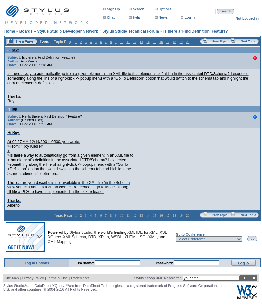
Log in (189, 17)
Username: (85, 263)
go (252, 238)
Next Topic (248, 41)
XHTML (131, 237)
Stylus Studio (81, 232)
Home (9, 31)
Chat (111, 17)
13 (141, 42)
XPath (103, 237)
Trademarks (80, 278)
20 (187, 42)
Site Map (12, 278)
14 (147, 42)
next (13, 50)
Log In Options (37, 263)
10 (121, 42)
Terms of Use (57, 278)
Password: (165, 263)
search (226, 11)
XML (153, 232)
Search (138, 9)
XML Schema (74, 237)
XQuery (54, 237)
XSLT (164, 232)
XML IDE (135, 232)
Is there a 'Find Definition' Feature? (195, 31)
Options (164, 9)
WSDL (116, 237)
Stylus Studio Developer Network (67, 31)
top (12, 109)
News (163, 17)
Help (136, 17)
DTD (92, 237)
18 (174, 42)
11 (128, 42)
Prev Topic (219, 41)
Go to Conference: (191, 234)
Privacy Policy (33, 278)
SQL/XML (148, 237)
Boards (26, 31)
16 (161, 42)
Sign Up (113, 9)
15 (154, 42)
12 (134, 42)
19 (181, 42)
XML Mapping (60, 241)
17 (167, 42)
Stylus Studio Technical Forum (130, 31)
